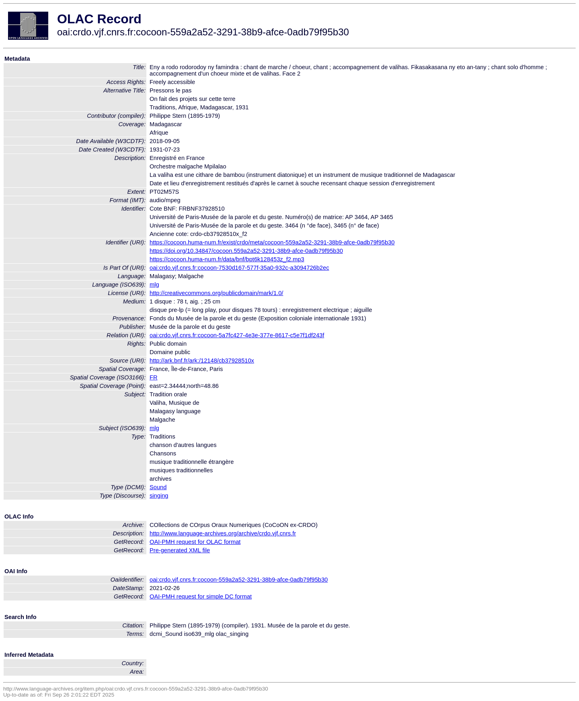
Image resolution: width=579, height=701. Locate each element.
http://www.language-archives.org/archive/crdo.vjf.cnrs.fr (223, 533)
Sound (158, 487)
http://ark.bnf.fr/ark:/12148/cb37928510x (202, 360)
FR (154, 377)
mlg (154, 284)
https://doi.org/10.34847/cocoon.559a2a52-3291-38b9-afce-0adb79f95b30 (246, 251)
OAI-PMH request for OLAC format (195, 542)
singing (159, 495)
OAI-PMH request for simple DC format (201, 596)
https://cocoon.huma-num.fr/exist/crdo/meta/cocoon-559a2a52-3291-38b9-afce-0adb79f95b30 (272, 242)
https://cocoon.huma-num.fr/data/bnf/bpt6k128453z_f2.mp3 (227, 259)
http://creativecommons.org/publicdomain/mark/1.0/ (216, 293)
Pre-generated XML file (180, 550)
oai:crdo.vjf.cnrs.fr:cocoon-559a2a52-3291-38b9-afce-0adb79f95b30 (239, 579)
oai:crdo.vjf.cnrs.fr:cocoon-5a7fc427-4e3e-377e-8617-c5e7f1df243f (237, 335)
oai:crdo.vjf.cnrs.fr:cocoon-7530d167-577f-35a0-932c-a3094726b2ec (239, 267)
